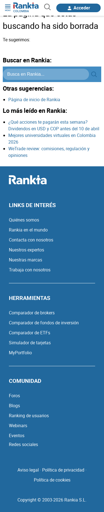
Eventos (16, 435)
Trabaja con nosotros (29, 270)
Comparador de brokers (32, 313)
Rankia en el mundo (28, 230)
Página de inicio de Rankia (34, 99)
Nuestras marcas (25, 260)
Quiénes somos (24, 220)
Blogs (14, 406)
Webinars (18, 425)
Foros (14, 396)
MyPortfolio (20, 353)
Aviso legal (28, 470)
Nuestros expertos (26, 250)
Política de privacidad (63, 470)
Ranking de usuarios (29, 415)
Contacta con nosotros (31, 240)
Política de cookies (52, 480)
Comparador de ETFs (29, 333)
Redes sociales (23, 444)
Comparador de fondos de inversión (44, 323)
